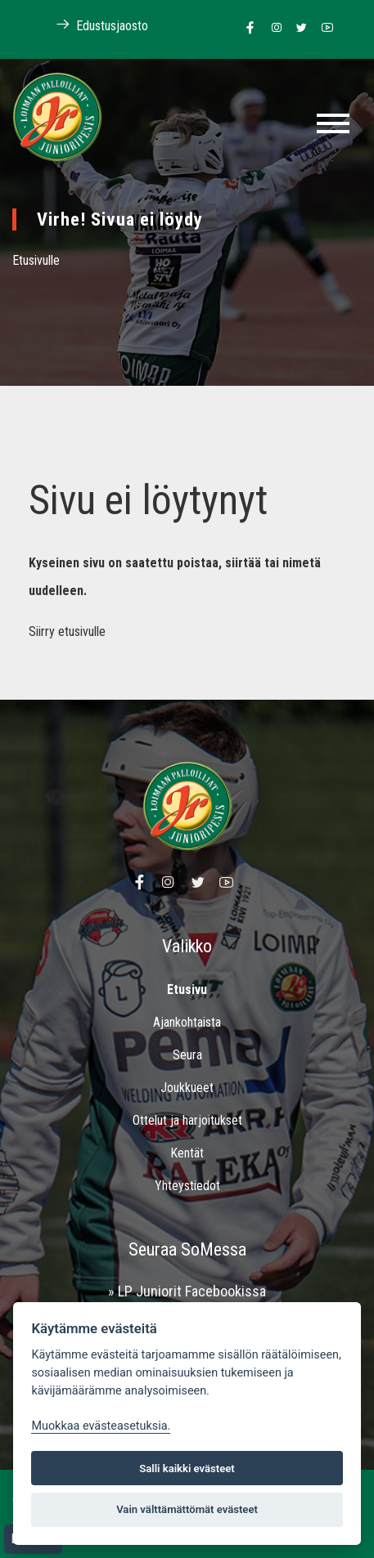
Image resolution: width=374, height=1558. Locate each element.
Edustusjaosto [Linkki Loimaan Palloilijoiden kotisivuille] (93, 25)
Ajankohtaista (187, 1022)
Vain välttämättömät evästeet (187, 1509)
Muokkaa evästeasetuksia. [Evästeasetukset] (100, 1426)
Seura (187, 1055)
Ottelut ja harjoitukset (187, 1120)
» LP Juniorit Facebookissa (187, 1291)
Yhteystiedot (187, 1185)
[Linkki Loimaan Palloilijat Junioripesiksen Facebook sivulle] (246, 28)
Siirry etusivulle (67, 631)
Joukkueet (187, 1087)
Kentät (187, 1153)
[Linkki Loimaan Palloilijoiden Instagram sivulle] (272, 28)
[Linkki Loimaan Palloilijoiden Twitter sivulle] (297, 28)
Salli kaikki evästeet (187, 1468)
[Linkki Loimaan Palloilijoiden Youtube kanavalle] (323, 28)
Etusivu (187, 989)
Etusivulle (36, 260)
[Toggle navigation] (333, 123)
